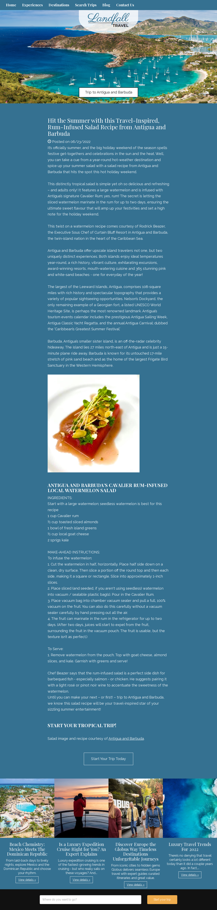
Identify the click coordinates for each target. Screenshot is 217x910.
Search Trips (85, 5)
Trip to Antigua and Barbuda (108, 92)
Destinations (59, 5)
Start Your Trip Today (108, 759)
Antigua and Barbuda (126, 738)
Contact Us (125, 5)
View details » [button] (27, 879)
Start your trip (162, 899)
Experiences (32, 5)
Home (11, 5)
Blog (106, 5)
